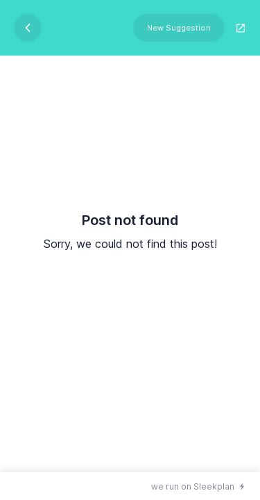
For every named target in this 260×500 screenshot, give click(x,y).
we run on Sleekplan (192, 486)
